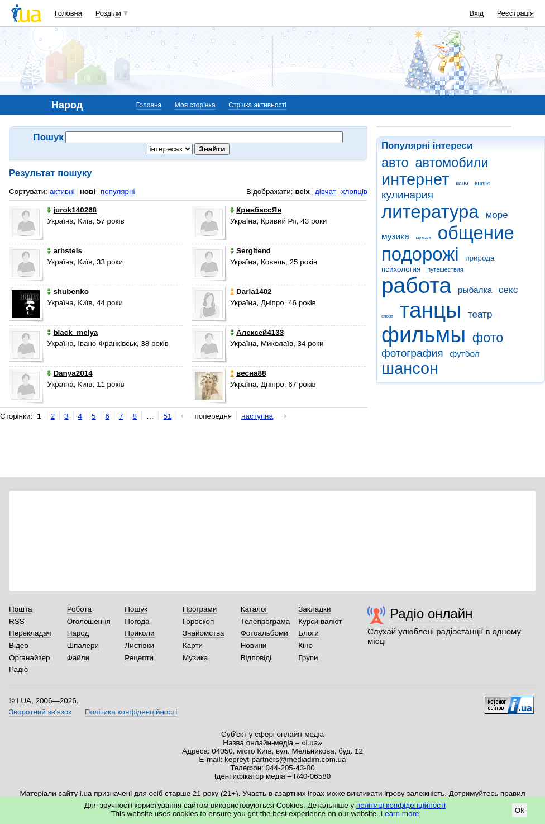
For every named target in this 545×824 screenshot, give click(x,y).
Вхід (477, 13)
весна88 (248, 373)
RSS (17, 621)
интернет (415, 179)
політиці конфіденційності (401, 805)
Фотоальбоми (264, 633)
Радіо (18, 669)
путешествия (445, 269)
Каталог (254, 609)
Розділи (108, 13)
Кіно (305, 645)
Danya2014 (69, 373)
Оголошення (89, 621)
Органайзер (29, 657)
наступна (257, 416)
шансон (409, 368)
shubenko (67, 291)
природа (479, 258)
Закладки (314, 609)
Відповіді (256, 657)
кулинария (407, 195)
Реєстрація (515, 13)
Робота (79, 609)
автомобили (451, 162)
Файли (78, 657)
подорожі (420, 254)
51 (167, 416)
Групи (308, 657)
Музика (195, 657)
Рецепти (139, 657)
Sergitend (250, 251)
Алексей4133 (257, 332)
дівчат (325, 191)
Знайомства (203, 633)
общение (476, 232)
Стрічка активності (257, 105)
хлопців (354, 191)
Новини (254, 645)
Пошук (136, 609)
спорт (387, 316)
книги (482, 182)
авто (395, 162)
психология (400, 269)
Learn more (400, 813)
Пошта (20, 609)
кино (462, 182)
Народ (78, 633)
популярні (118, 191)
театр (480, 314)
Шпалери (83, 645)
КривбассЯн (255, 210)
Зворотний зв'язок (40, 712)
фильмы (423, 335)
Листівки (139, 645)
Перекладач (30, 633)
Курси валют (320, 621)
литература (430, 211)
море (496, 215)
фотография (412, 353)
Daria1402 (251, 291)
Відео (18, 645)
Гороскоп (198, 621)
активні (62, 191)
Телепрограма (265, 621)
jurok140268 (72, 210)
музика (395, 236)
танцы (431, 310)
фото (488, 337)
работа (416, 285)
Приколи (139, 633)
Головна (68, 13)
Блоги (308, 633)
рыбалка (475, 290)
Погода (137, 621)
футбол (464, 353)
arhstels (64, 251)
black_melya (72, 332)
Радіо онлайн (431, 613)
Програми (200, 609)
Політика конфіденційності (131, 712)
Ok (519, 810)
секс (508, 290)
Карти (193, 645)
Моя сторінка (195, 105)
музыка (423, 237)
